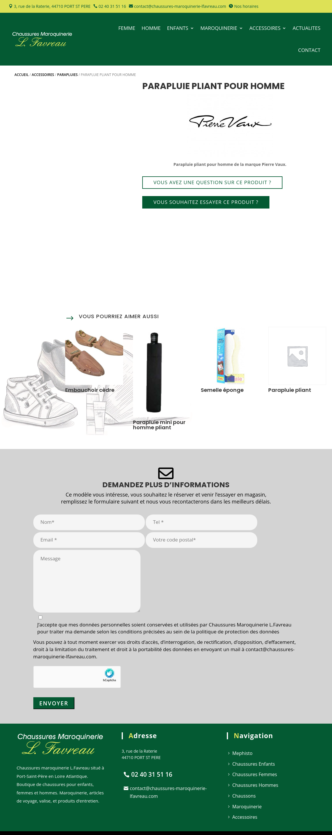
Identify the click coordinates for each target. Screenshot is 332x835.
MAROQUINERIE (218, 28)
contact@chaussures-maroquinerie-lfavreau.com (180, 6)
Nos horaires (246, 6)
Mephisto (242, 753)
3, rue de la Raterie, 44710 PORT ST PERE (52, 6)
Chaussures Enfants (253, 764)
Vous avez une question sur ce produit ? (212, 182)
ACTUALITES (306, 28)
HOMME (151, 28)
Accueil (21, 74)
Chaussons (244, 796)
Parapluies (67, 74)
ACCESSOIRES (265, 28)
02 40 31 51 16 (112, 6)
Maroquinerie (247, 806)
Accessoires (43, 74)
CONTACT (309, 50)
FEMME (126, 28)
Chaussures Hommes (255, 785)
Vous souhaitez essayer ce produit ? (206, 202)
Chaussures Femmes (254, 774)
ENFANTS (177, 28)
